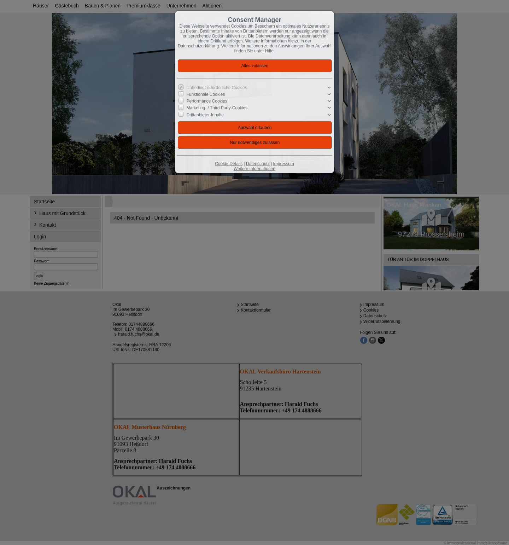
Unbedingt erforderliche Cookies (217, 87)
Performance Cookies (207, 101)
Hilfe (269, 50)
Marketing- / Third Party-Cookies (217, 107)
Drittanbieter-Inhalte (205, 114)
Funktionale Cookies (206, 94)
